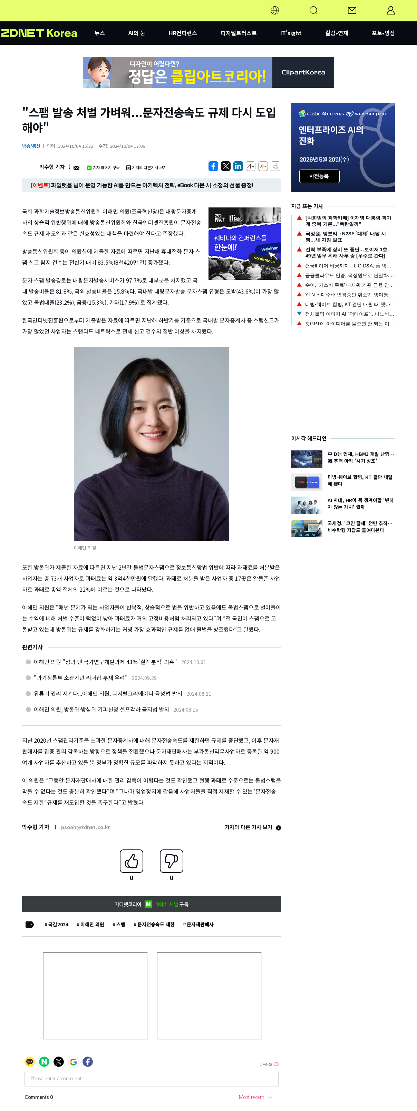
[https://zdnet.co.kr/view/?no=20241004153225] (213, 166)
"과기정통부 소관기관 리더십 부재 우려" (81, 677)
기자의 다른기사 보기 (146, 167)
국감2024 (58, 924)
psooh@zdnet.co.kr (85, 827)
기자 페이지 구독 (103, 167)
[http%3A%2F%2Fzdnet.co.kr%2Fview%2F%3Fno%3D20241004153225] (238, 166)
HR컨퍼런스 (183, 33)
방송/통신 (31, 146)
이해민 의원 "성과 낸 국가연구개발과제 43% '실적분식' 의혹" (105, 662)
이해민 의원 (92, 924)
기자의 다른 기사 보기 (253, 826)
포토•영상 (383, 33)
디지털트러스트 (239, 33)
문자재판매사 (200, 924)
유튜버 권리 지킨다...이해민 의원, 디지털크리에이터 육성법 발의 (108, 693)
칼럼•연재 (336, 33)
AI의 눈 (136, 33)
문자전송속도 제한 (156, 924)
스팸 (120, 924)
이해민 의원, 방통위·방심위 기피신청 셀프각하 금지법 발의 (101, 709)
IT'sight (291, 33)
